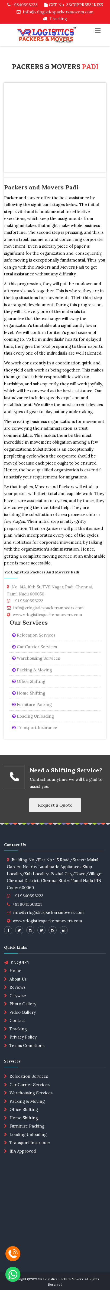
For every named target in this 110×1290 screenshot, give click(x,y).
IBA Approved (22, 1151)
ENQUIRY (17, 962)
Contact (17, 1020)
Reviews (17, 987)
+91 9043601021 (27, 904)
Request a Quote (55, 805)
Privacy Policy (23, 1037)
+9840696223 (22, 4)
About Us (18, 979)
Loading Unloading (33, 716)
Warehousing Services (36, 658)
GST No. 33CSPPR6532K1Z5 (73, 4)
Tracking (55, 18)
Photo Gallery (22, 1003)
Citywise (17, 995)
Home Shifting (28, 693)
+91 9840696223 (28, 895)
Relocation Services (33, 635)
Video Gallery (22, 1012)
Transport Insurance (34, 727)
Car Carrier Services (34, 646)
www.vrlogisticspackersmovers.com (47, 920)
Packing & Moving (32, 669)
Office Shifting (28, 681)
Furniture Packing (32, 704)
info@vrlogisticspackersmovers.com (55, 11)
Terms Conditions (26, 1045)
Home (15, 970)
